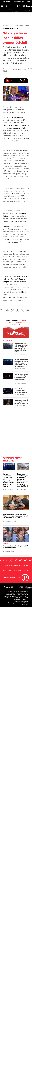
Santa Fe (10, 568)
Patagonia (17, 570)
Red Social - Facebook (15, 560)
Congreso (25, 570)
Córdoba (26, 568)
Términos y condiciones (14, 603)
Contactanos (3, 560)
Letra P (7, 25)
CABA (5, 568)
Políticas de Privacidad (25, 603)
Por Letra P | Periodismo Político (6, 69)
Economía (14, 565)
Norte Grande (8, 570)
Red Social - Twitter (10, 560)
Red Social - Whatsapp (30, 560)
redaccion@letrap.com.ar (21, 601)
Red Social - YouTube (25, 560)
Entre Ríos (18, 568)
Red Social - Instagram (20, 560)
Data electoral (14, 10)
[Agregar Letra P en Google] (18, 69)
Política (7, 565)
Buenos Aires (23, 565)
